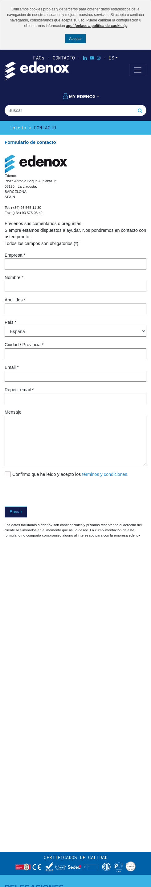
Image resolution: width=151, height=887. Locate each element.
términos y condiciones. (105, 474)
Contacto (64, 58)
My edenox (79, 96)
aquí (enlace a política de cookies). (96, 26)
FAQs (38, 58)
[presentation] (51, 492)
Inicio (18, 128)
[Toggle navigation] (137, 70)
